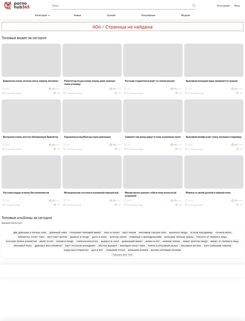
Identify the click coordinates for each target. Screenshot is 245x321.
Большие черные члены (178, 237)
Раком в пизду (65, 241)
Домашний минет (132, 241)
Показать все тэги (122, 254)
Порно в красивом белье (163, 246)
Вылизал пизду (178, 233)
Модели (185, 15)
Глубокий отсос (115, 250)
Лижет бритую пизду (195, 241)
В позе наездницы (201, 233)
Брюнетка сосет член (31, 237)
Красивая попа (23, 246)
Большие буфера (138, 250)
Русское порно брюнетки (21, 241)
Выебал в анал (110, 241)
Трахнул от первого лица (211, 237)
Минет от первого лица (225, 241)
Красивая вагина (191, 246)
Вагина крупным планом (166, 250)
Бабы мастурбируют (76, 250)
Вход (237, 5)
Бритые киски (118, 237)
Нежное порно (171, 241)
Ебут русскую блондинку (80, 246)
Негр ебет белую (57, 237)
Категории (42, 15)
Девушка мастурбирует (49, 246)
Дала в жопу (99, 237)
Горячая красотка (87, 241)
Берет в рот (47, 241)
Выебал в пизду (79, 237)
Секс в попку (112, 233)
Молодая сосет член (132, 246)
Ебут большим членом (217, 246)
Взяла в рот (153, 241)
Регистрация (223, 5)
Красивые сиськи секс (152, 233)
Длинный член (58, 233)
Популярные (148, 15)
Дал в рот (97, 250)
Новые (77, 15)
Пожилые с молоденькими (146, 237)
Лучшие (111, 15)
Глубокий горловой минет (85, 233)
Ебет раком (129, 233)
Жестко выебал (107, 246)
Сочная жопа (224, 233)
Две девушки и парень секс (30, 233)
